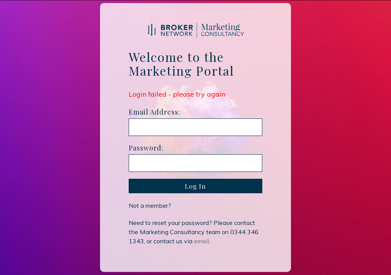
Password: (146, 147)
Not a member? (150, 205)
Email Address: (154, 111)
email (201, 241)
